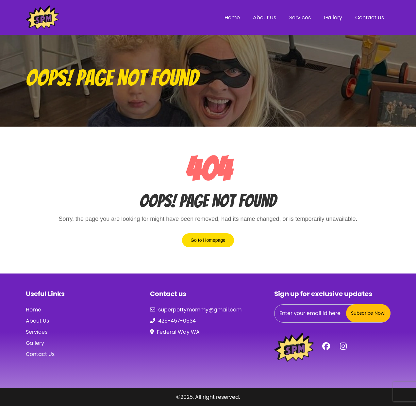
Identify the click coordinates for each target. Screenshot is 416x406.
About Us (264, 17)
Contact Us (369, 17)
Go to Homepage (208, 240)
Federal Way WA (178, 332)
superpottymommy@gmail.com (199, 309)
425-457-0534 (177, 321)
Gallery (333, 17)
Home (232, 17)
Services (300, 17)
